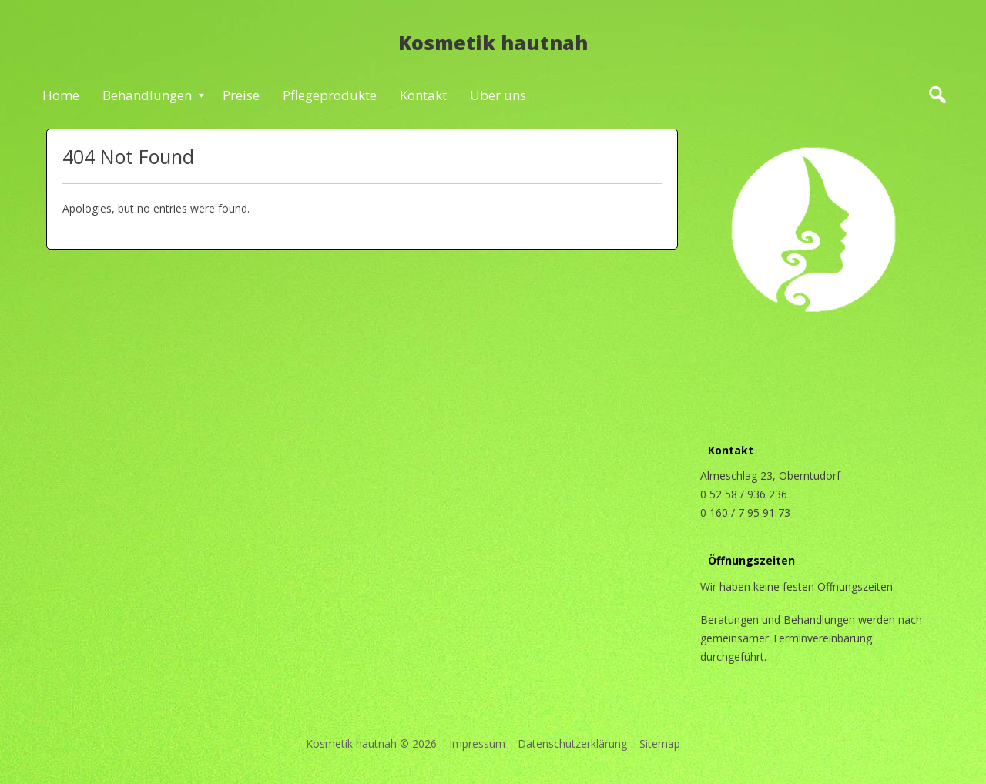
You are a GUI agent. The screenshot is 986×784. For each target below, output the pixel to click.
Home (60, 95)
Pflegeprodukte (330, 95)
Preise (241, 95)
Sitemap (659, 743)
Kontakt (423, 95)
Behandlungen (147, 95)
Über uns (498, 95)
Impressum (477, 743)
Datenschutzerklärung (572, 743)
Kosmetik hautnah (493, 42)
